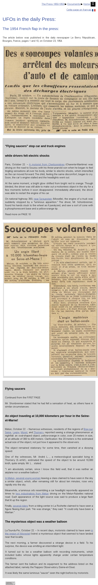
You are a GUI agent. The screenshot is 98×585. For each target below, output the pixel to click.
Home (86, 4)
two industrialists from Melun (32, 494)
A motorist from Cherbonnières (47, 165)
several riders (20, 506)
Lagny (16, 432)
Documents (73, 4)
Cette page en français (81, 10)
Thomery (38, 432)
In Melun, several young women (23, 478)
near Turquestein (43, 199)
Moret (24, 432)
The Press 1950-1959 (53, 4)
